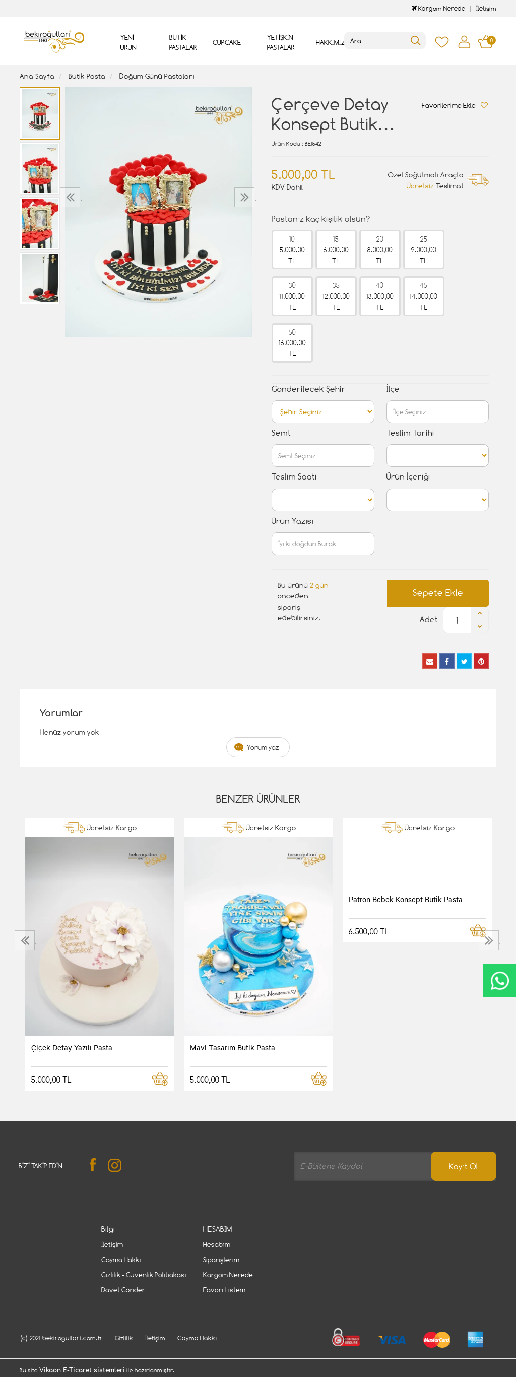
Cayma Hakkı (121, 1259)
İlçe (393, 389)
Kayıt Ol (463, 1166)
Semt (281, 433)
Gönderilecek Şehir (309, 389)
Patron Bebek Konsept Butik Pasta (406, 899)
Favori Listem (224, 1290)
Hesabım (216, 1244)
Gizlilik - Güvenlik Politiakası (143, 1275)
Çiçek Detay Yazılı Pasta (71, 1047)
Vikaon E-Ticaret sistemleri (82, 1370)
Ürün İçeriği (408, 477)
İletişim (486, 8)
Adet (429, 619)
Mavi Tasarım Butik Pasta (232, 1047)
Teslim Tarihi (410, 433)
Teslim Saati (294, 477)
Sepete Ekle (438, 592)
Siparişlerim (221, 1259)
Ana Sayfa (37, 76)
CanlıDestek (499, 980)
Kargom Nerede (438, 8)
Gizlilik (124, 1338)
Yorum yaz (263, 747)
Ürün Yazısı (292, 521)
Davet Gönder (123, 1290)
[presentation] (71, 197)
